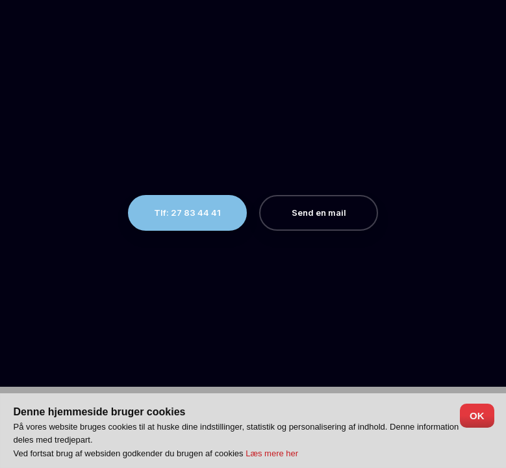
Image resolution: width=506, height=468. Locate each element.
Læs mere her (272, 453)
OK (477, 415)
